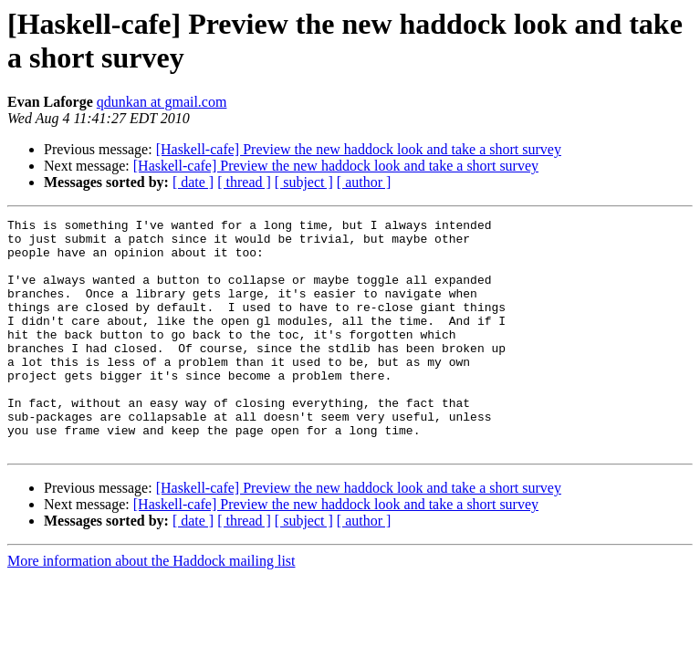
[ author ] (364, 182)
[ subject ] (304, 182)
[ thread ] (244, 182)
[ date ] (193, 182)
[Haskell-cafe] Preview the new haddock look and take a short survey (358, 149)
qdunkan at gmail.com (162, 102)
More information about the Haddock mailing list (151, 607)
